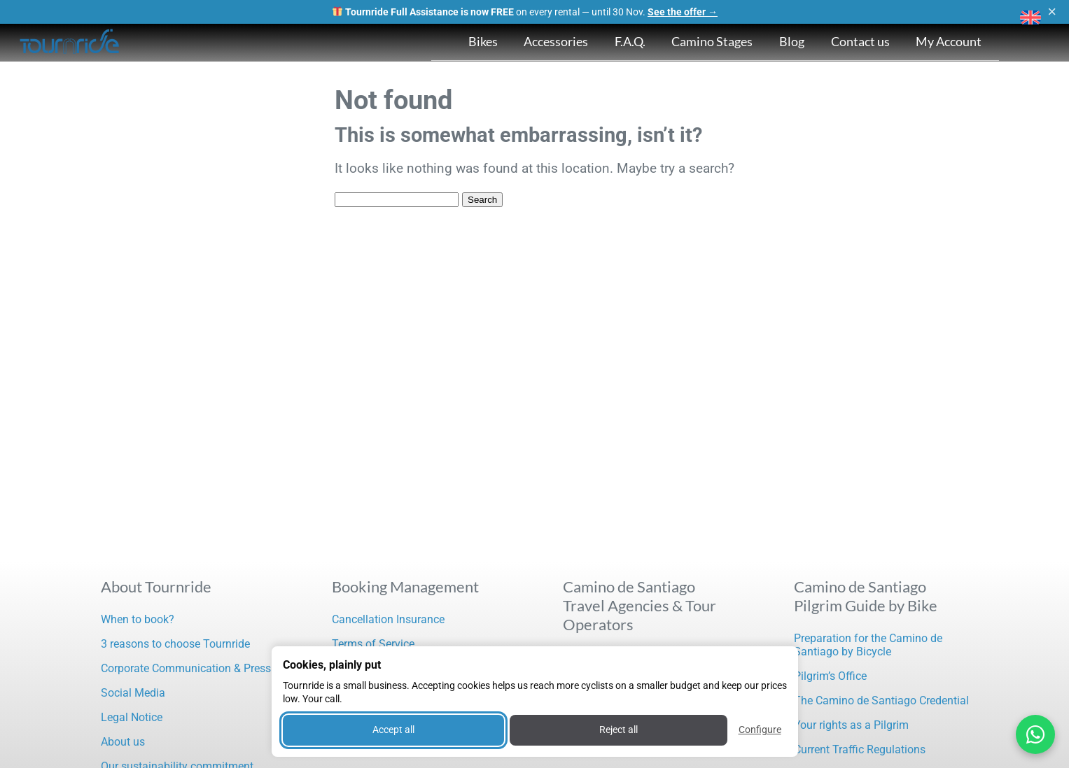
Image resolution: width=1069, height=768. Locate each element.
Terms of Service (373, 643)
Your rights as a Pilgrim (851, 725)
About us (123, 741)
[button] (1030, 17)
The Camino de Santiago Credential (881, 700)
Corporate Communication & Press (186, 668)
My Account (948, 41)
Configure (760, 729)
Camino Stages (712, 41)
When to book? (137, 619)
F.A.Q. (630, 41)
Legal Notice (131, 717)
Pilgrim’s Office (830, 676)
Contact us (860, 41)
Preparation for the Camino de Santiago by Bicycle (868, 645)
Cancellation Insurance (388, 619)
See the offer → (683, 11)
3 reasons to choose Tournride (175, 643)
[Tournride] (70, 43)
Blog (791, 41)
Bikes (483, 41)
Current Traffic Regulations (859, 749)
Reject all (618, 729)
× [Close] (1051, 11)
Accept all (393, 729)
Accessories (556, 41)
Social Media (133, 692)
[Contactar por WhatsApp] (1035, 734)
